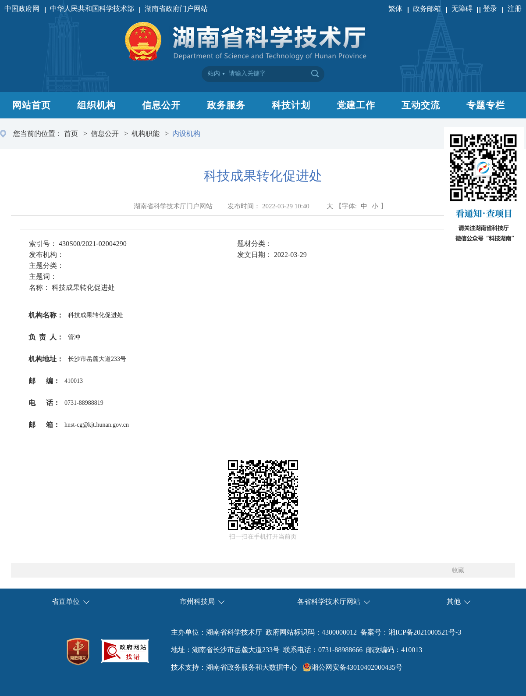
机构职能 (146, 133)
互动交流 (421, 105)
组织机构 (96, 105)
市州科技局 (197, 601)
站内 (214, 73)
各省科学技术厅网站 (328, 601)
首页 (71, 133)
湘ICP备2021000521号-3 (424, 632)
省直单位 (66, 601)
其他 (454, 601)
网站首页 (31, 105)
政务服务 (226, 105)
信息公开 (161, 105)
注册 (515, 8)
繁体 (395, 8)
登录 (490, 8)
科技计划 (291, 105)
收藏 (458, 570)
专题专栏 (485, 105)
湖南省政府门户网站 (176, 8)
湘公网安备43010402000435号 (356, 667)
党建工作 (356, 105)
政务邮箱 (427, 8)
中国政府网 (21, 8)
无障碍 (462, 8)
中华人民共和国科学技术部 (92, 8)
